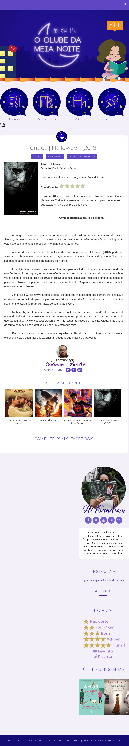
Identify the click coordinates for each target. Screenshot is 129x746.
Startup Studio (112, 740)
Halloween (55, 156)
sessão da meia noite (82, 156)
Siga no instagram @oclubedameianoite (104, 580)
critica (37, 156)
